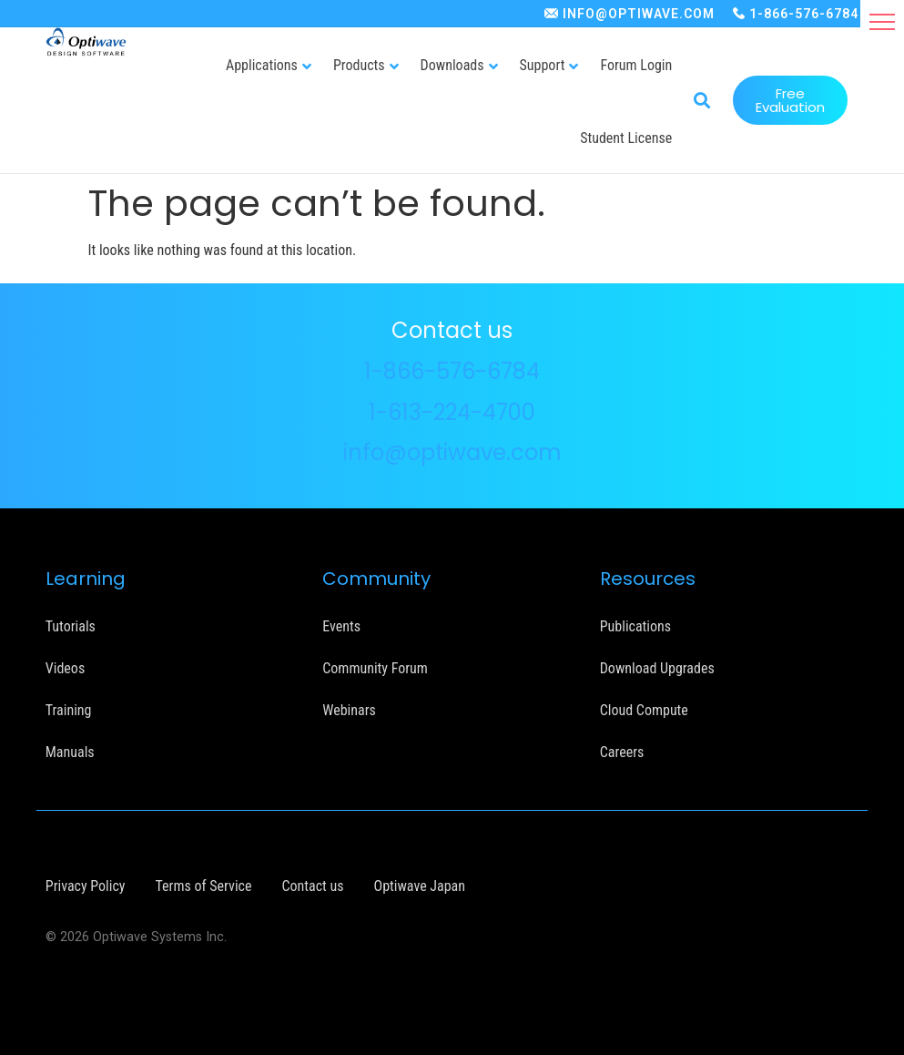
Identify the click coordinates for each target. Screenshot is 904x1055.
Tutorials (71, 625)
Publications (635, 625)
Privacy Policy (86, 885)
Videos (65, 667)
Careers (622, 751)
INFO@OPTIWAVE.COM (639, 13)
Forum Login (636, 65)
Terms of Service (204, 885)
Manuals (70, 751)
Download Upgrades (657, 667)
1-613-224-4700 (452, 411)
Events (341, 625)
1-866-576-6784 (803, 13)
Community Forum (375, 667)
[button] (882, 22)
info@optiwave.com (452, 451)
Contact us (312, 885)
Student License (626, 138)
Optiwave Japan (419, 885)
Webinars (349, 709)
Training (69, 709)
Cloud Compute (644, 709)
